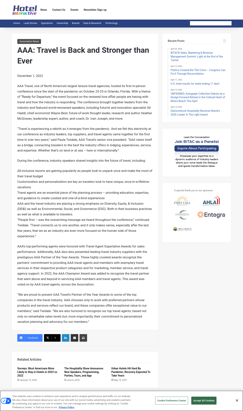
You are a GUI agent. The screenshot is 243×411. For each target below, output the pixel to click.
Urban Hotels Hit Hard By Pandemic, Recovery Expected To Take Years (130, 372)
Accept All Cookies (203, 402)
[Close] (237, 403)
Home (16, 23)
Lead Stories (30, 23)
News (43, 9)
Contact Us (58, 9)
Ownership (62, 23)
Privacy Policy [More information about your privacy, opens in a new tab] (66, 409)
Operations (47, 23)
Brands (76, 23)
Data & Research (92, 23)
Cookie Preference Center (171, 402)
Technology (111, 23)
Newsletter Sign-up (95, 9)
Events (74, 9)
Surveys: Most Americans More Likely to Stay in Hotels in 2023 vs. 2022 (37, 372)
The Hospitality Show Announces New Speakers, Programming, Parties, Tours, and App (83, 372)
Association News (29, 41)
